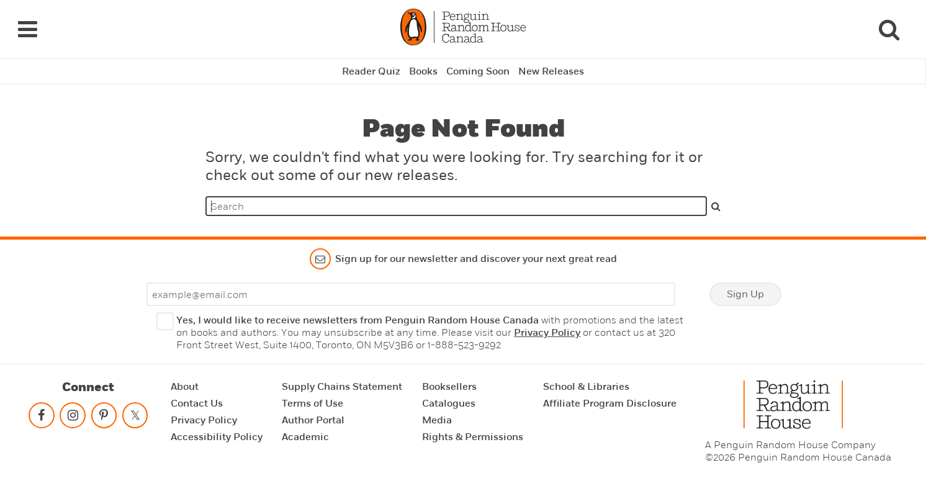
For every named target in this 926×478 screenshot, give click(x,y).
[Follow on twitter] (135, 418)
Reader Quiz (371, 71)
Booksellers (449, 387)
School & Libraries (586, 387)
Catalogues (448, 403)
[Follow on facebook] (41, 418)
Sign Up (745, 294)
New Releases (551, 71)
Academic (305, 437)
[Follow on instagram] (72, 418)
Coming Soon (478, 71)
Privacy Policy (547, 333)
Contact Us (197, 403)
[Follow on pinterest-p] (103, 418)
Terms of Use (312, 403)
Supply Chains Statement (342, 387)
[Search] (889, 29)
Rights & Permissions (472, 437)
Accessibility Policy (217, 437)
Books (423, 71)
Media (437, 420)
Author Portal (313, 420)
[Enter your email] (410, 294)
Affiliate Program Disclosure (610, 403)
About (185, 387)
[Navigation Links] (27, 29)
